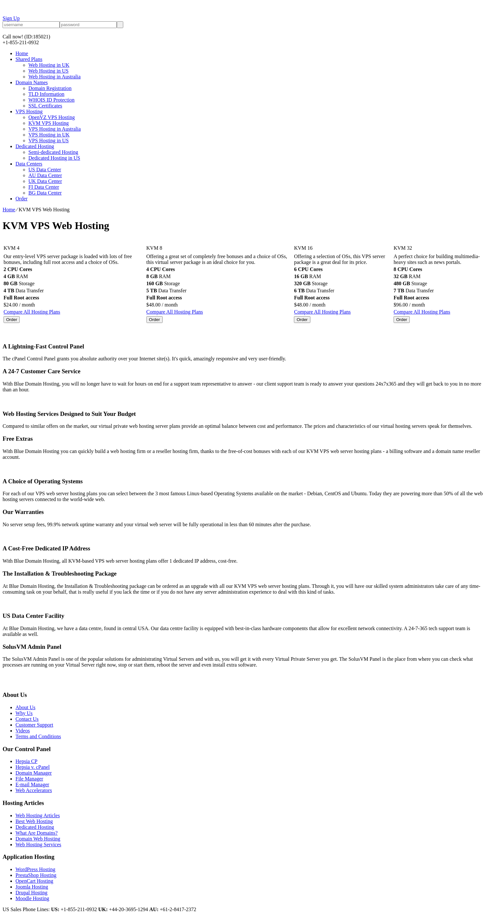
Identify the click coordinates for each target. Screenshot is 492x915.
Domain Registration (50, 88)
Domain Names (31, 82)
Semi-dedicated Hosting (53, 152)
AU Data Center (45, 175)
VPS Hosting (29, 111)
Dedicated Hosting (34, 146)
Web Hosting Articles (37, 815)
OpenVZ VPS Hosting (51, 117)
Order (21, 198)
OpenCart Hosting (34, 881)
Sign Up (11, 18)
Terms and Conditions (38, 736)
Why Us (24, 713)
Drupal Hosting (31, 892)
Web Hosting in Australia (54, 76)
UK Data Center (45, 181)
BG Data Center (45, 193)
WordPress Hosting (35, 869)
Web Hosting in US (48, 71)
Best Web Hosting (34, 821)
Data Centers (28, 163)
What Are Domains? (36, 833)
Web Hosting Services (38, 844)
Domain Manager (33, 773)
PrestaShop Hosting (35, 875)
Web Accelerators (33, 790)
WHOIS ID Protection (51, 100)
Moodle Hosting (32, 898)
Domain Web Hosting (37, 838)
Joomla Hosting (31, 887)
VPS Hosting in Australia (54, 129)
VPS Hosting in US (48, 140)
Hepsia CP (26, 761)
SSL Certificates (45, 105)
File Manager (29, 778)
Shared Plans (28, 59)
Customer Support (34, 725)
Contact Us (27, 719)
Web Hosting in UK (48, 65)
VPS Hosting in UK (49, 134)
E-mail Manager (32, 784)
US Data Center (44, 169)
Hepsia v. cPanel (32, 767)
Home (21, 53)
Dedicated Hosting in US (54, 158)
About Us (25, 707)
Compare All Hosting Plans (32, 312)
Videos (22, 730)
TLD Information (46, 94)
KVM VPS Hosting (48, 123)
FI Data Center (43, 187)
